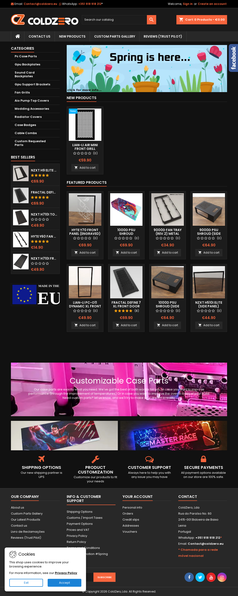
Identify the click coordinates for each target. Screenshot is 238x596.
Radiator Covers (28, 117)
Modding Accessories (32, 108)
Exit (26, 582)
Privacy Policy (77, 536)
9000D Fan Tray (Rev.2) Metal (168, 232)
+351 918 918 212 (90, 4)
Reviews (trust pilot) (163, 36)
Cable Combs (26, 133)
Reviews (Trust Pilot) (26, 537)
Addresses (130, 525)
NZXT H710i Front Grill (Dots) (44, 258)
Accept (64, 582)
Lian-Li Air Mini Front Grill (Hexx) (85, 149)
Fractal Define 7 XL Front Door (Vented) (44, 192)
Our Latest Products (25, 519)
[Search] (119, 19)
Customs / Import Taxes (84, 517)
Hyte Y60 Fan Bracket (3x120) (44, 236)
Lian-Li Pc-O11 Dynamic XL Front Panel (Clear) (85, 306)
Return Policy (76, 542)
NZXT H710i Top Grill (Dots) (44, 214)
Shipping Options (80, 511)
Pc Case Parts (26, 56)
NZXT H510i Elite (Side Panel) (208, 304)
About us (17, 507)
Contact (187, 496)
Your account (137, 496)
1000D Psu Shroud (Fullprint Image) (126, 234)
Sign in (188, 4)
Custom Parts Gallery (114, 36)
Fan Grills (22, 92)
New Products (72, 36)
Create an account (212, 4)
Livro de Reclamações (28, 531)
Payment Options (80, 524)
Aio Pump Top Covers (32, 100)
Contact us (19, 525)
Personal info (132, 507)
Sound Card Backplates (25, 74)
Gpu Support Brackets (32, 84)
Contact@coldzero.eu (40, 4)
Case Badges (25, 125)
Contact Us (39, 36)
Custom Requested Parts (30, 143)
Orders (127, 513)
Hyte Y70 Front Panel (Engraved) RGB (85, 234)
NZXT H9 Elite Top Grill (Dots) (44, 170)
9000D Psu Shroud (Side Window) (209, 234)
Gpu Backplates (27, 64)
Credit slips (130, 519)
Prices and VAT (78, 530)
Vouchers (129, 531)
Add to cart (85, 168)
